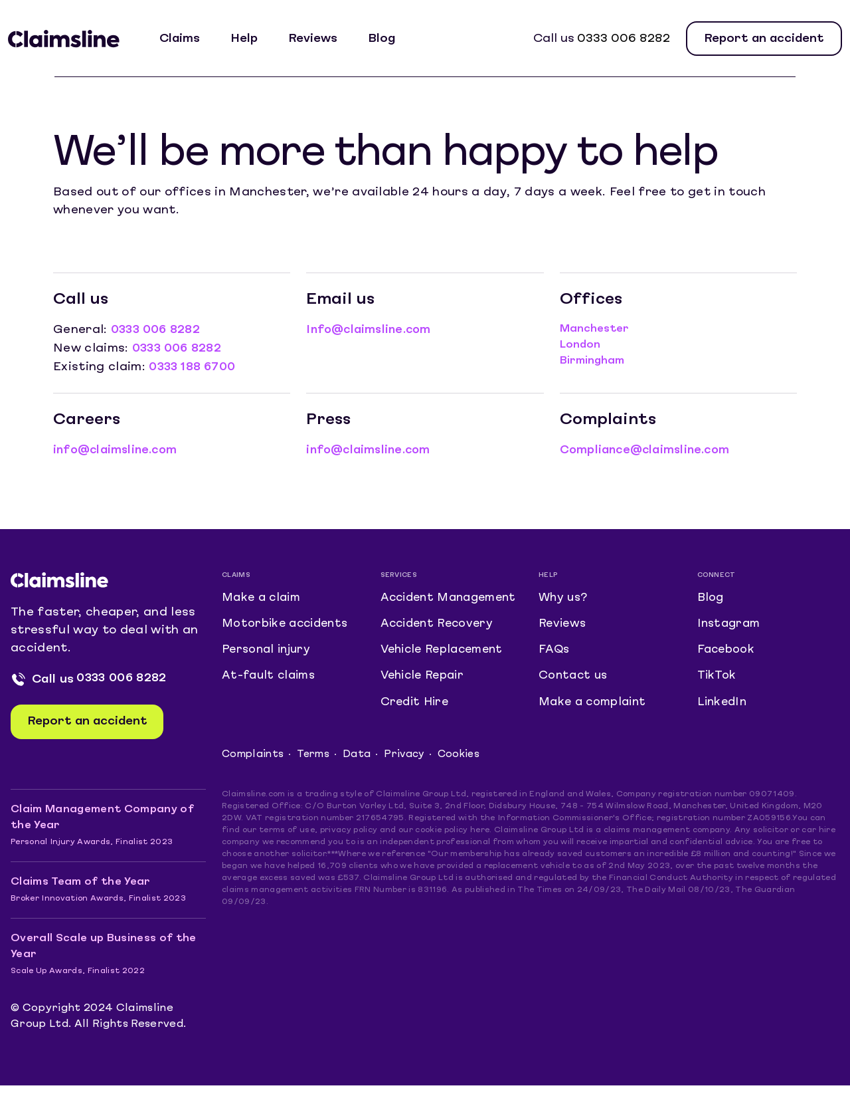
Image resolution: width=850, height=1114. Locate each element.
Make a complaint (595, 711)
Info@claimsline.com (372, 330)
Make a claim (263, 596)
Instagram (730, 625)
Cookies (466, 783)
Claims (187, 39)
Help (251, 39)
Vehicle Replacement (446, 671)
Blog (388, 39)
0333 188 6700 (194, 366)
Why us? (564, 596)
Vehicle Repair (426, 700)
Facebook (727, 653)
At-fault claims (271, 682)
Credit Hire (417, 728)
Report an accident (764, 39)
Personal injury (268, 653)
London (580, 345)
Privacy (409, 783)
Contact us (574, 682)
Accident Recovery (440, 643)
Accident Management (423, 605)
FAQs (554, 653)
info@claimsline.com (118, 448)
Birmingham (592, 361)
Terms (316, 783)
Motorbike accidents (288, 625)
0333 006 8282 (623, 39)
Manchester (594, 329)
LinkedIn (723, 711)
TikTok (717, 682)
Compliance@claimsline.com (649, 448)
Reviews (320, 39)
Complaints (254, 783)
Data (361, 783)
